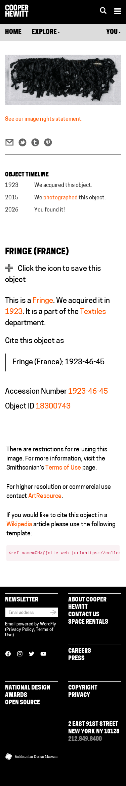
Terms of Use (63, 468)
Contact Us (83, 615)
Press (76, 658)
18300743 (53, 407)
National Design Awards (27, 692)
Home (13, 32)
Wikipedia (19, 525)
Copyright (82, 688)
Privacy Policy (20, 629)
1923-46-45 (88, 392)
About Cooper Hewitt (87, 604)
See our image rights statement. (44, 119)
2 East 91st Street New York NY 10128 (93, 728)
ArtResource (44, 496)
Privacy (79, 695)
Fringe (43, 301)
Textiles (93, 312)
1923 (14, 312)
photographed (60, 198)
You (113, 32)
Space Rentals (88, 622)
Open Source (22, 703)
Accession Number (36, 392)
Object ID (19, 407)
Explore (46, 32)
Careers (79, 651)
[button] (117, 12)
